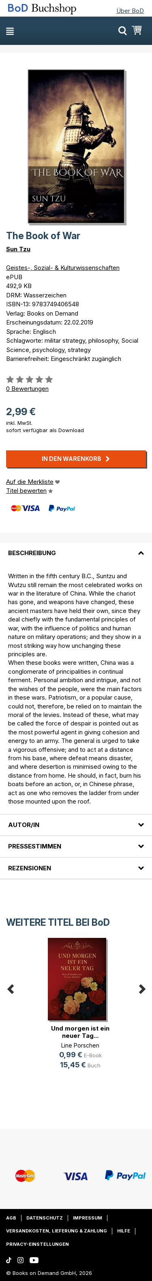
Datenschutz (44, 1218)
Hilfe (123, 1231)
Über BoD (130, 11)
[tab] (76, 548)
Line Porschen (80, 1045)
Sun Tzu (18, 249)
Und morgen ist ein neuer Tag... (80, 1031)
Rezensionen (29, 868)
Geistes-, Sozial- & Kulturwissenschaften (63, 267)
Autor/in (23, 825)
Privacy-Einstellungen (37, 1244)
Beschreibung (32, 553)
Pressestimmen (34, 846)
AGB (11, 1218)
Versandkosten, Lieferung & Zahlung (56, 1231)
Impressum (87, 1218)
